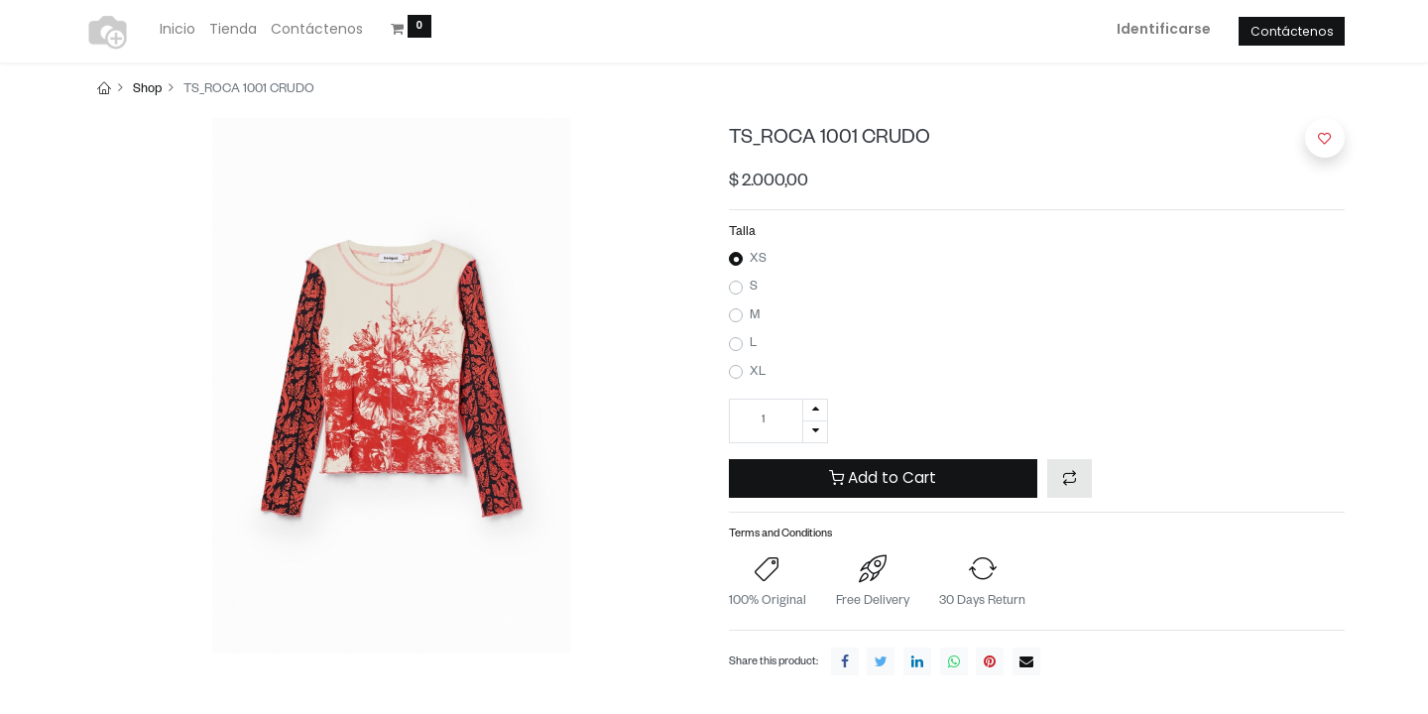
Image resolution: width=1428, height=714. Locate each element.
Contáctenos (1292, 31)
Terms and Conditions (780, 535)
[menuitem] (177, 30)
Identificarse (1164, 29)
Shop (147, 90)
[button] (1069, 478)
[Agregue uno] (815, 410)
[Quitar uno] (815, 431)
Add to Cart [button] (882, 477)
